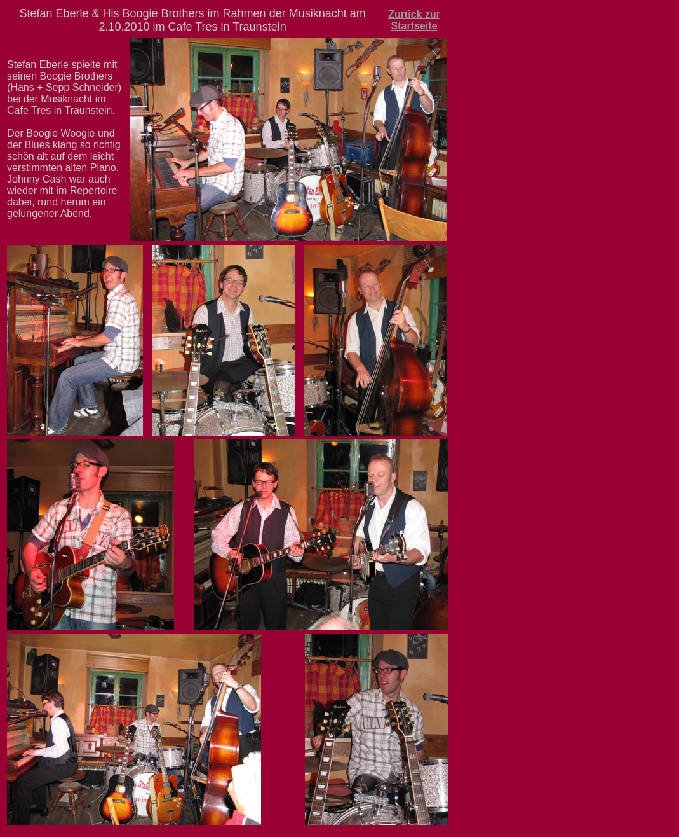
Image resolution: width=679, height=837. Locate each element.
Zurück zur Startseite (414, 20)
